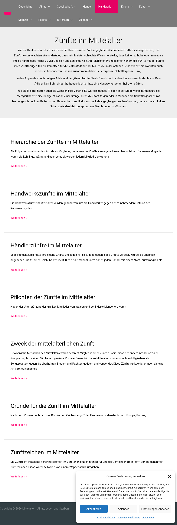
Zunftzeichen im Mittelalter (45, 452)
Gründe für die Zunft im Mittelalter (53, 406)
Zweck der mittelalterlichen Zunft (52, 343)
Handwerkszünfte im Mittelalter (50, 193)
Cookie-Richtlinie (106, 517)
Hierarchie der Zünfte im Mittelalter (55, 142)
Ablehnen (123, 509)
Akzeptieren (93, 509)
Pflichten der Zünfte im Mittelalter (53, 297)
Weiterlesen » (19, 166)
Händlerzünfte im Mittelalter (46, 245)
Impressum (148, 517)
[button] (169, 476)
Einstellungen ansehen (155, 509)
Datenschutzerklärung (128, 517)
